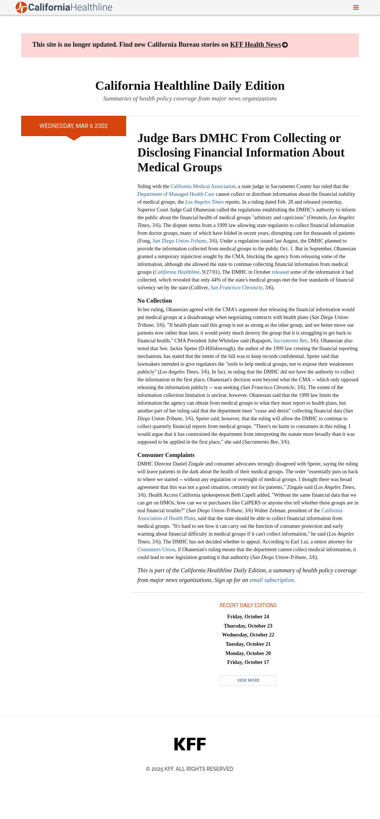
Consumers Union (156, 549)
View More (248, 680)
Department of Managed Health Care (175, 194)
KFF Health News (255, 44)
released (280, 272)
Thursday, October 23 (248, 626)
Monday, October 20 (248, 653)
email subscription (272, 580)
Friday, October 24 (248, 616)
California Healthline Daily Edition (190, 85)
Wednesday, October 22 (248, 635)
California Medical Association (202, 186)
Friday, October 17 (248, 662)
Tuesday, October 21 (248, 644)
